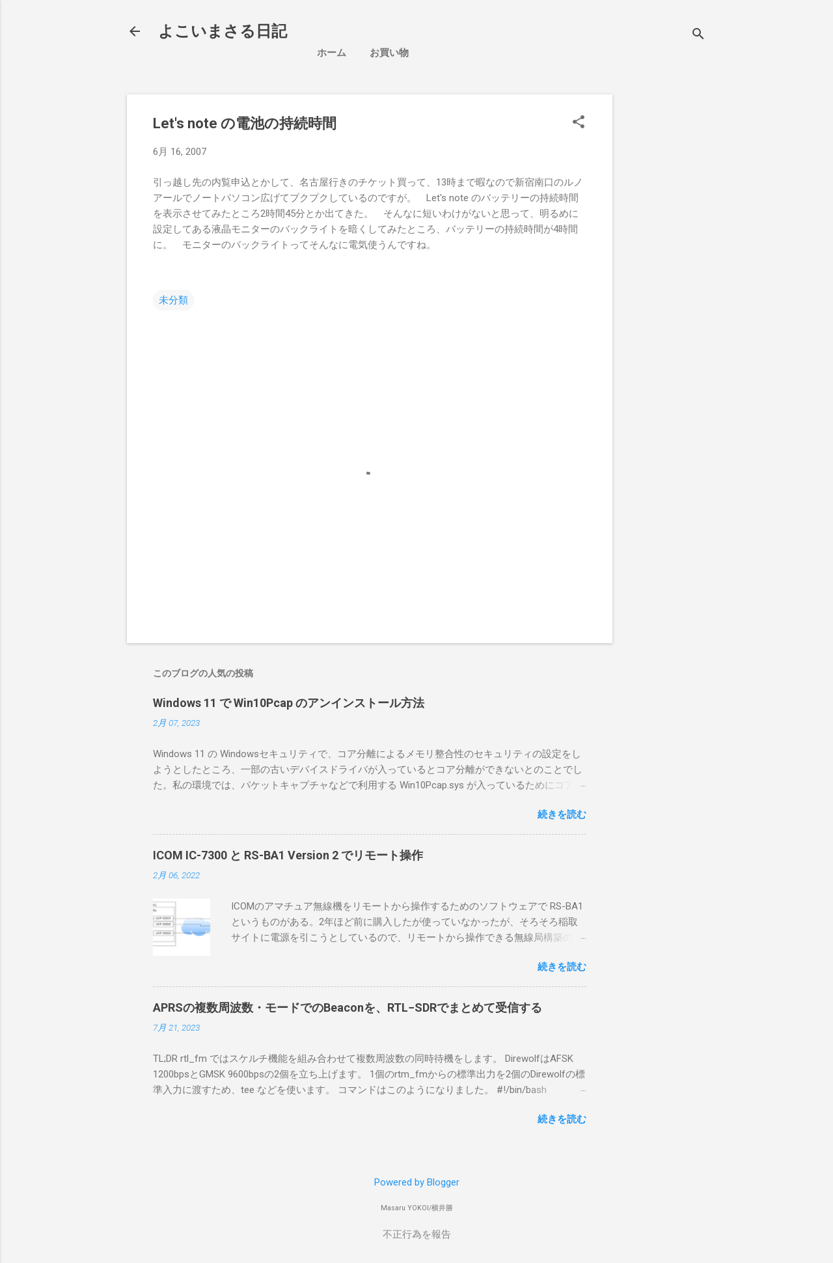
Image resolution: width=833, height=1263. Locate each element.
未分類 (173, 300)
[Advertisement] (728, 175)
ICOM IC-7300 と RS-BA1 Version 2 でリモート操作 (288, 855)
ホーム (331, 53)
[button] (578, 123)
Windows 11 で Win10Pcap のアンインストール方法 (288, 703)
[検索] (698, 35)
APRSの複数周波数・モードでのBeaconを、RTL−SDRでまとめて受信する (347, 1007)
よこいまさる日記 (222, 31)
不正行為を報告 (417, 1234)
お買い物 (389, 53)
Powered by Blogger (416, 1182)
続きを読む (562, 814)
